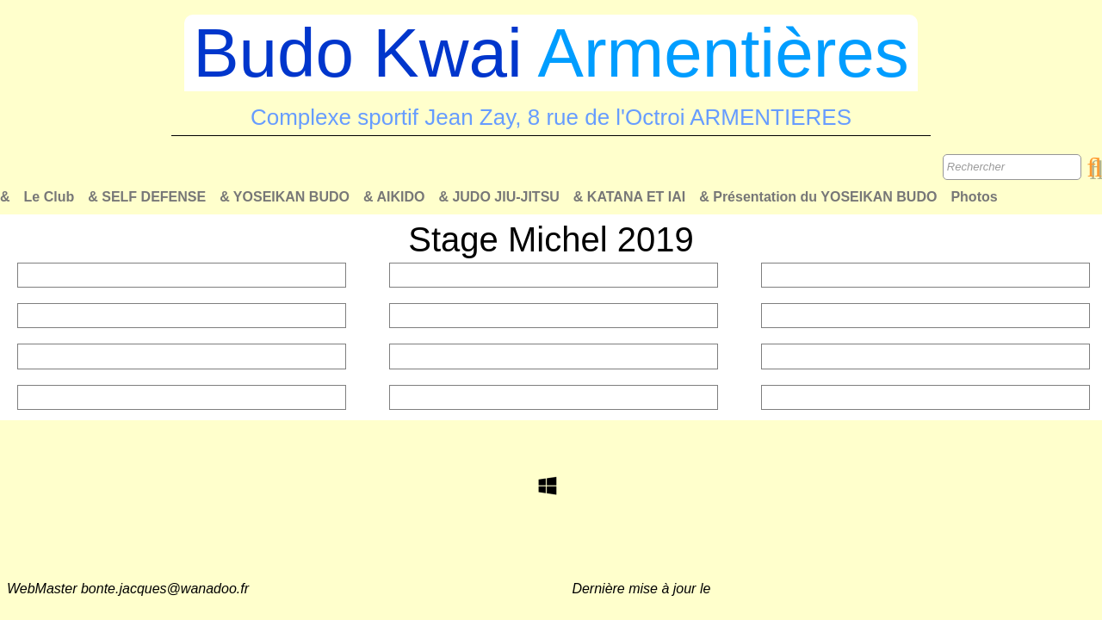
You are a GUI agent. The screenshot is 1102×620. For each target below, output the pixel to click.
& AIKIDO (393, 196)
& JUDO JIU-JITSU (498, 196)
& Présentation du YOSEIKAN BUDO (818, 196)
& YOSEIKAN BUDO (285, 196)
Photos (973, 196)
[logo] (551, 78)
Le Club (49, 196)
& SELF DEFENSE (147, 196)
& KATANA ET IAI (629, 196)
